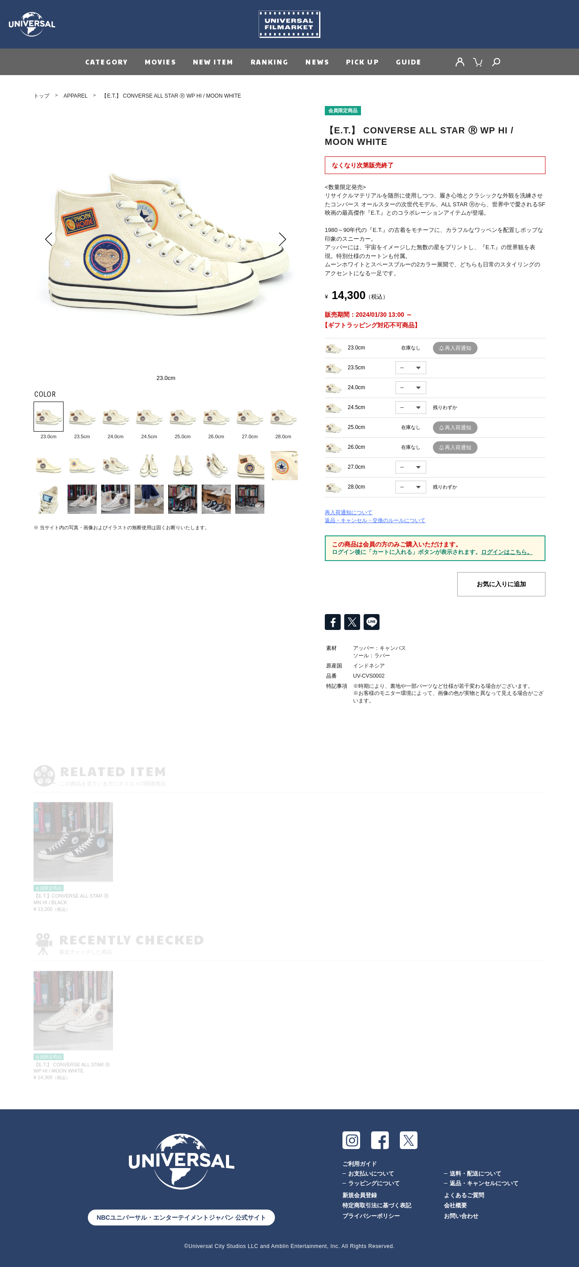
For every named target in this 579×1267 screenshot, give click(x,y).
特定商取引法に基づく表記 (376, 1205)
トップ (41, 96)
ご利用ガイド (359, 1164)
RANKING (270, 61)
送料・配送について (475, 1173)
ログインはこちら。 (507, 552)
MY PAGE (459, 62)
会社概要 (455, 1205)
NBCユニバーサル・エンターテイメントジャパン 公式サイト (181, 1217)
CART (478, 62)
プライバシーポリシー (371, 1216)
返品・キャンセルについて (484, 1183)
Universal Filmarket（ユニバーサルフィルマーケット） (289, 24)
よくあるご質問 (464, 1195)
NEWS (317, 61)
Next (283, 239)
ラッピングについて (374, 1183)
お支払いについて (371, 1173)
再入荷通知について (348, 512)
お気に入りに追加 (501, 584)
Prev (49, 239)
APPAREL (75, 96)
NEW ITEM (213, 61)
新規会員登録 (359, 1195)
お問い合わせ (461, 1216)
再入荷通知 (458, 348)
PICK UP (362, 61)
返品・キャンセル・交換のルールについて (375, 520)
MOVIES (160, 61)
